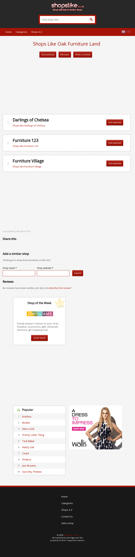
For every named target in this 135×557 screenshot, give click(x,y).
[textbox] (67, 19)
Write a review (82, 54)
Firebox (26, 459)
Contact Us (67, 516)
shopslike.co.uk (71, 535)
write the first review (59, 288)
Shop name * (10, 268)
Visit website (47, 54)
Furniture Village (28, 161)
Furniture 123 (25, 140)
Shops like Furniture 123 (25, 146)
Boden (26, 422)
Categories (21, 31)
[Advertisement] (66, 85)
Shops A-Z (36, 31)
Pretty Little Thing (33, 435)
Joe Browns (29, 465)
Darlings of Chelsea (31, 120)
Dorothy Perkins (32, 471)
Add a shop (67, 523)
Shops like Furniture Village (27, 166)
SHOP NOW (39, 337)
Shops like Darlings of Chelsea (29, 125)
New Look (28, 428)
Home (8, 31)
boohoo (26, 416)
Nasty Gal (28, 447)
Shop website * (45, 268)
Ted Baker (28, 441)
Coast (25, 453)
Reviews (64, 54)
